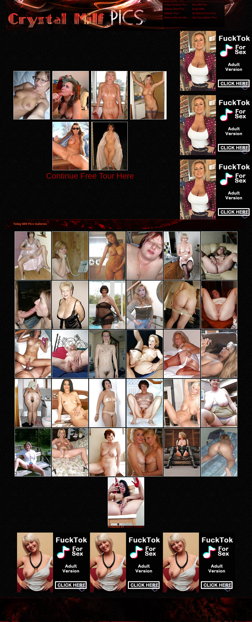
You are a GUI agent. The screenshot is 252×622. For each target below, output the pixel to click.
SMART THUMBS (134, 527)
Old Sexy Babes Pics (204, 17)
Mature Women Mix (175, 17)
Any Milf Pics (199, 4)
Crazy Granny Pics (175, 4)
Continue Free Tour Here (90, 175)
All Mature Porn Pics (204, 13)
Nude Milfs (198, 8)
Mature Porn (171, 13)
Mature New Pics (174, 8)
